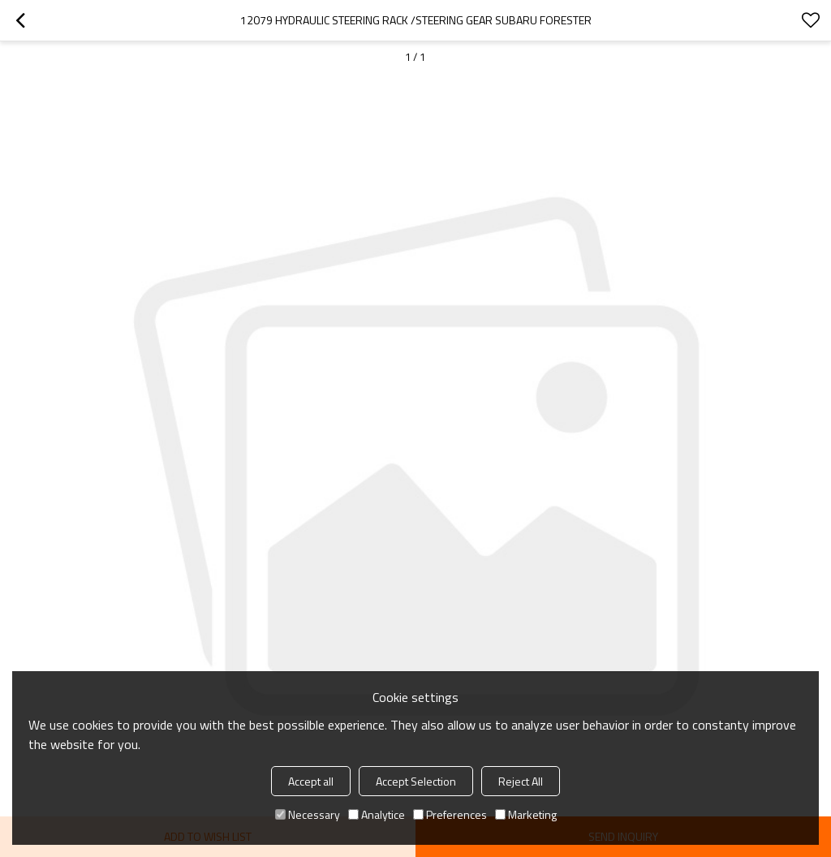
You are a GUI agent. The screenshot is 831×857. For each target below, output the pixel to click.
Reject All (520, 781)
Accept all (311, 781)
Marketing (526, 814)
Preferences (450, 814)
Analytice (376, 814)
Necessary (307, 814)
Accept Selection (416, 781)
